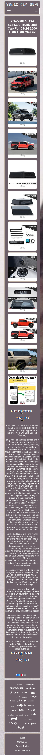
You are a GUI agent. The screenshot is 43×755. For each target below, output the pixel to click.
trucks (13, 685)
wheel (20, 727)
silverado (29, 684)
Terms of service (22, 750)
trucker (10, 697)
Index (22, 738)
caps (21, 705)
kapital (17, 697)
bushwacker (16, 687)
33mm (31, 719)
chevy (13, 723)
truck (31, 710)
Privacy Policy (22, 746)
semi (20, 719)
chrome (14, 692)
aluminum (30, 688)
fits (33, 692)
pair (27, 723)
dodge (33, 696)
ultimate (31, 701)
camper (19, 685)
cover (25, 692)
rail (21, 710)
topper (12, 706)
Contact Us (22, 742)
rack (25, 719)
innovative (24, 697)
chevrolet (19, 715)
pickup (21, 700)
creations (11, 715)
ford (14, 718)
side (33, 714)
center (31, 705)
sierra (27, 729)
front (33, 723)
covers (27, 715)
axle (12, 701)
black (13, 710)
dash (21, 724)
